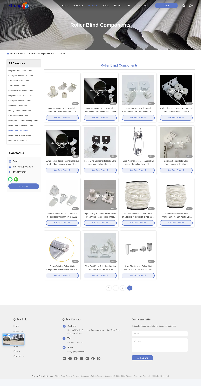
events (118, 5)
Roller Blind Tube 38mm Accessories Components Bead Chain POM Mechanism (176, 113)
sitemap (49, 383)
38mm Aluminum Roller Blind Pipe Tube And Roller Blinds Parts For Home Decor (62, 113)
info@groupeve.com (23, 167)
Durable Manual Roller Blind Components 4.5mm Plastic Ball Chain (176, 221)
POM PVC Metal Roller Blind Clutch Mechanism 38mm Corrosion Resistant (100, 276)
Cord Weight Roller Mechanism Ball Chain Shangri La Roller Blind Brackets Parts (138, 167)
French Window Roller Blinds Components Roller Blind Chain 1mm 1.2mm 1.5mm (62, 276)
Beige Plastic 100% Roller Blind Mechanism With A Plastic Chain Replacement (138, 276)
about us (78, 5)
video (106, 5)
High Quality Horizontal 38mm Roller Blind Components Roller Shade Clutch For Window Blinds (100, 221)
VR (128, 5)
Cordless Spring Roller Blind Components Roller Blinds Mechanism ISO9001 (176, 167)
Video (16, 348)
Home (65, 5)
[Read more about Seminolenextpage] (108, 294)
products (93, 5)
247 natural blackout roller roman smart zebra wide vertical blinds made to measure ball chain (138, 221)
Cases (16, 358)
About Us (18, 338)
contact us (141, 5)
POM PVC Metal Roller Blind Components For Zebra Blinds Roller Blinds (138, 113)
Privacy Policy (38, 383)
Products (21, 53)
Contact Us (18, 363)
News (16, 353)
